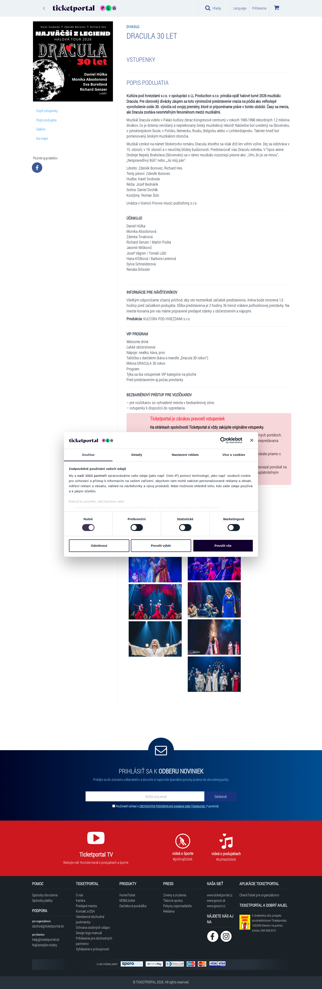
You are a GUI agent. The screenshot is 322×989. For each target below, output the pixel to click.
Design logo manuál (89, 932)
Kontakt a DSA (85, 911)
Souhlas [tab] (88, 454)
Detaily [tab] (136, 454)
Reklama (168, 911)
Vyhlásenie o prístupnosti (92, 949)
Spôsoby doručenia (45, 895)
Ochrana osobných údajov (93, 927)
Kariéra (80, 900)
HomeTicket (127, 895)
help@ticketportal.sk (45, 939)
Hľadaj (213, 8)
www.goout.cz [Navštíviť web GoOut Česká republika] (216, 905)
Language (239, 8)
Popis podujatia (46, 120)
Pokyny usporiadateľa (177, 905)
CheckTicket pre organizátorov (259, 895)
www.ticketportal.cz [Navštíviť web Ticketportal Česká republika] (219, 895)
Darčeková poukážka (132, 905)
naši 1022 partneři (92, 475)
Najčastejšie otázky (44, 945)
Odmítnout (99, 545)
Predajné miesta (86, 905)
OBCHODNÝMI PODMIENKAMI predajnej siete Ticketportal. (172, 806)
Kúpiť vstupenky (47, 110)
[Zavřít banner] (251, 440)
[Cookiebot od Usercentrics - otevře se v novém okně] (223, 440)
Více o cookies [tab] (233, 454)
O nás (79, 895)
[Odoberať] (220, 796)
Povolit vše (222, 545)
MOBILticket (127, 900)
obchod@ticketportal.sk (48, 926)
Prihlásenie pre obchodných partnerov (94, 941)
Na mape (42, 138)
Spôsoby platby (42, 900)
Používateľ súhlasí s (167, 806)
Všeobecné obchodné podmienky (90, 919)
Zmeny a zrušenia (174, 895)
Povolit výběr (161, 545)
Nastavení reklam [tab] (185, 454)
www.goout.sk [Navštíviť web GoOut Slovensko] (216, 900)
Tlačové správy (173, 900)
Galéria (40, 129)
